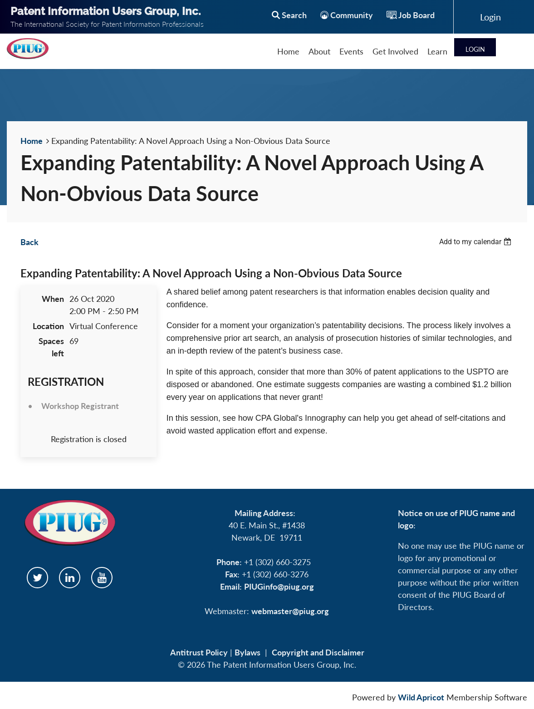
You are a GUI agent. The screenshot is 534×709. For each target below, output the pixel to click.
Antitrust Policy (199, 652)
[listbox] (476, 241)
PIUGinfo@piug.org (279, 586)
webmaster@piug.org (290, 611)
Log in (490, 17)
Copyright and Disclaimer (318, 652)
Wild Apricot (421, 697)
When (53, 299)
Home (31, 141)
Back (29, 242)
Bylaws (247, 652)
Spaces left (51, 347)
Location (48, 326)
